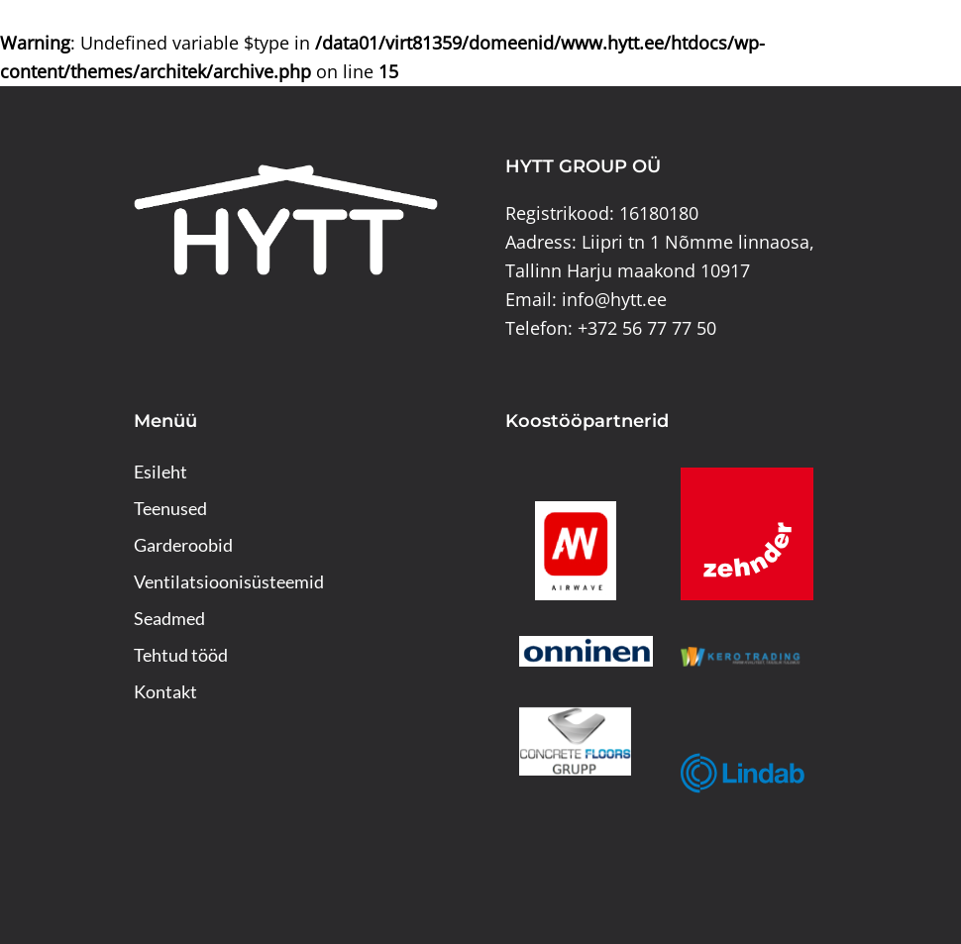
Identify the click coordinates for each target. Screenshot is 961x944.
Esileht (160, 471)
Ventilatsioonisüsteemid (229, 581)
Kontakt (165, 691)
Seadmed (169, 618)
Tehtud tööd (181, 655)
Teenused (170, 508)
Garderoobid (183, 545)
